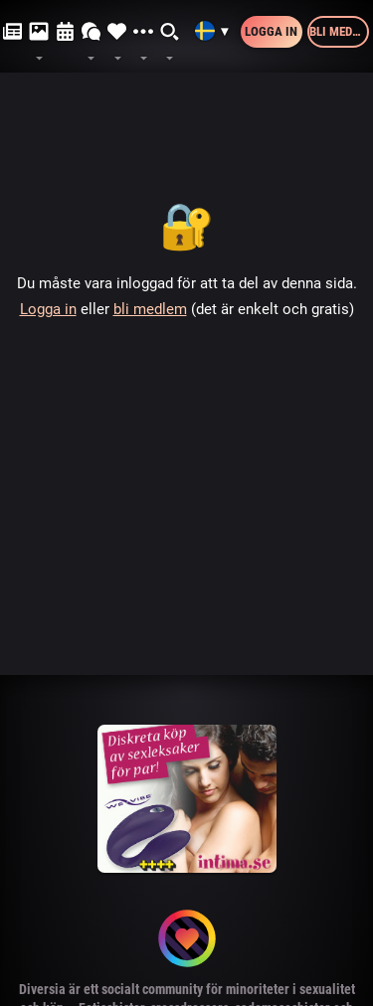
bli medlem (150, 309)
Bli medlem (339, 31)
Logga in (271, 31)
